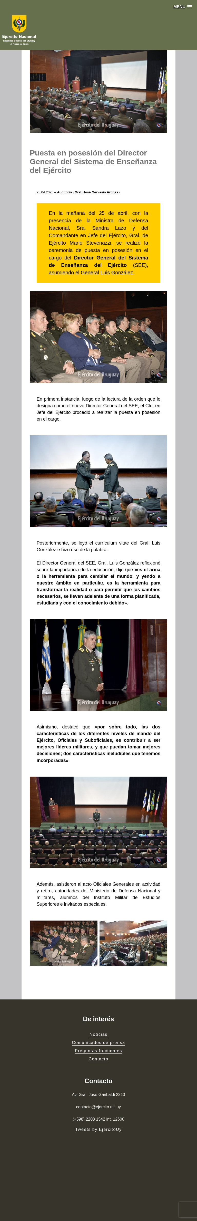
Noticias (98, 1034)
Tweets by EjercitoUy (98, 1129)
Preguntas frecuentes (98, 1051)
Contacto (99, 1059)
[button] (182, 7)
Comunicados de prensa (98, 1042)
